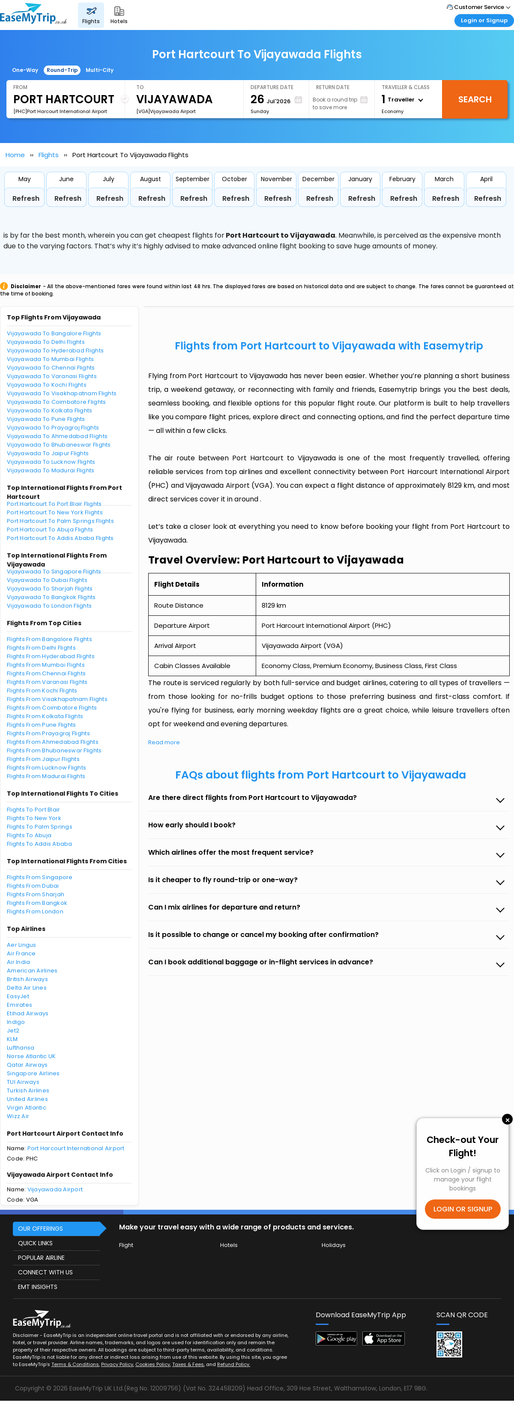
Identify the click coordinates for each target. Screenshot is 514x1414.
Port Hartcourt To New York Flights (55, 512)
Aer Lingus (21, 945)
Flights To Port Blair (33, 809)
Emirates (19, 1005)
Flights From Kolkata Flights (45, 716)
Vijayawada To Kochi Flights (47, 385)
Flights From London (35, 911)
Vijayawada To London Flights (49, 606)
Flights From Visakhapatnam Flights (57, 699)
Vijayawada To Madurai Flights (51, 470)
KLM (12, 1039)
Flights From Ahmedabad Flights (53, 742)
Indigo (16, 1022)
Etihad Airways (28, 1013)
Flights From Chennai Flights (46, 673)
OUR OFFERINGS (40, 1228)
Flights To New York (34, 818)
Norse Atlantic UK (31, 1056)
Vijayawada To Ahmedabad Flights (57, 436)
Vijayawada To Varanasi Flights (52, 376)
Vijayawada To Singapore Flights (54, 571)
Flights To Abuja (29, 835)
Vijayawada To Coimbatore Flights (56, 402)
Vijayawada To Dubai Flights (47, 580)
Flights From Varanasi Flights (47, 682)
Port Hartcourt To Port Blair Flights (54, 504)
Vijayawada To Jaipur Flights (48, 453)
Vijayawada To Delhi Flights (46, 342)
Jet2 (13, 1030)
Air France (21, 953)
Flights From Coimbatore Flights (52, 708)
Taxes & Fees (188, 1364)
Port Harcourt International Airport (76, 1148)
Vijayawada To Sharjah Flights (50, 589)
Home (15, 154)
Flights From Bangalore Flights (49, 639)
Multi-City (100, 70)
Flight (126, 1245)
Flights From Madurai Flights (46, 776)
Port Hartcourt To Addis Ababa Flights (60, 538)
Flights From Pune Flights (41, 725)
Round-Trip (62, 70)
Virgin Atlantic (26, 1108)
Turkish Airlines (28, 1090)
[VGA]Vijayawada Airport (166, 111)
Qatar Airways (27, 1065)
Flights (49, 154)
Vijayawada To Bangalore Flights (54, 333)
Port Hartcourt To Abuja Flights (50, 529)
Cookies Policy (152, 1364)
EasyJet (18, 996)
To (140, 87)
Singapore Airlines (33, 1073)
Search (475, 99)
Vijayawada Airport (55, 1189)
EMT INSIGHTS (37, 1287)
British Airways (27, 979)
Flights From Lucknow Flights (46, 768)
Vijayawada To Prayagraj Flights (53, 428)
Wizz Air (18, 1116)
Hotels (229, 1245)
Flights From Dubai (33, 886)
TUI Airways (23, 1082)
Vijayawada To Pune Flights (46, 419)
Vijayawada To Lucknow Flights (51, 462)
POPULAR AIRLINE (41, 1257)
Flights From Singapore (40, 877)
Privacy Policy (117, 1364)
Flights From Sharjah (35, 894)
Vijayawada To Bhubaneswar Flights (59, 445)
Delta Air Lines (27, 988)
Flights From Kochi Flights (42, 690)
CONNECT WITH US (45, 1272)
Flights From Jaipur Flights (43, 759)
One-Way (25, 70)
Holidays (334, 1245)
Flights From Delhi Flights (41, 648)
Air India (18, 962)
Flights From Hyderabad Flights (51, 656)
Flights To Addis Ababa (39, 844)
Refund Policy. (233, 1364)
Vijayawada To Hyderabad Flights (55, 350)
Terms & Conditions (75, 1364)
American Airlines (32, 971)
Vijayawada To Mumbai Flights (50, 359)
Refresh (25, 198)
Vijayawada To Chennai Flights (51, 368)
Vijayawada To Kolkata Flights (50, 410)
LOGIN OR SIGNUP (462, 1209)
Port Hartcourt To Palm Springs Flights (60, 521)
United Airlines (27, 1099)
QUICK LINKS (35, 1243)
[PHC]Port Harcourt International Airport (60, 111)
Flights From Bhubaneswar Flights (54, 750)
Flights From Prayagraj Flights (48, 733)
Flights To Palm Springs (39, 827)
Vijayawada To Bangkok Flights (51, 597)
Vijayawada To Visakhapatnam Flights (62, 393)
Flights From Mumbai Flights (46, 665)
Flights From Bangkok (37, 903)
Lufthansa (20, 1048)
